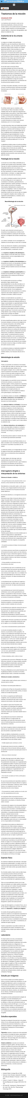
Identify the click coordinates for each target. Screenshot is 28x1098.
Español (5, 8)
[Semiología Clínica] (14, 1)
